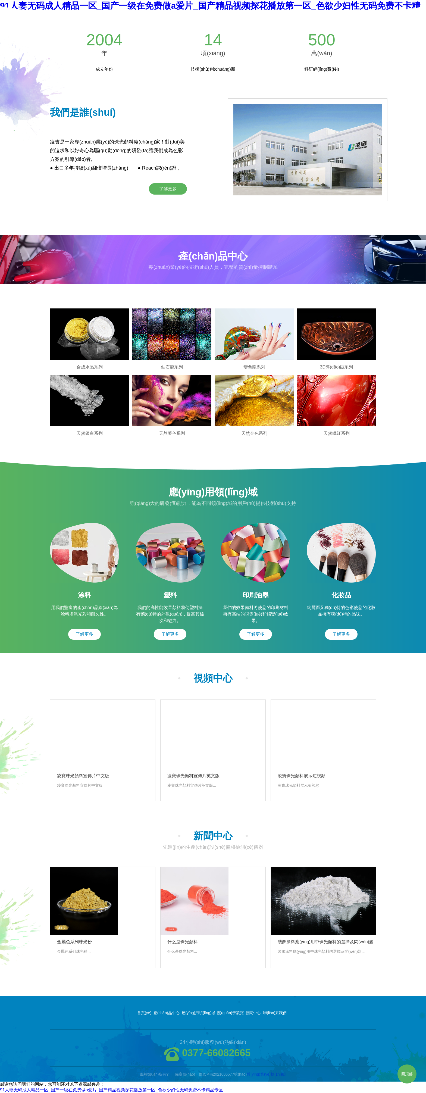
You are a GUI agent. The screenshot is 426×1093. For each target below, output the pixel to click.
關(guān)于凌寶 (230, 1013)
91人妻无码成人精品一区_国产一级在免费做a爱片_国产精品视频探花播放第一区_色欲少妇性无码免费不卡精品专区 (111, 1090)
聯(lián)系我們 (275, 1013)
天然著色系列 (172, 433)
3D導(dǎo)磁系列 (336, 367)
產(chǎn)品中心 (167, 1013)
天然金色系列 (254, 433)
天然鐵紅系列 (337, 433)
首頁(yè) (144, 1013)
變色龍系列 (254, 367)
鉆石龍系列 (172, 367)
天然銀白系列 (90, 433)
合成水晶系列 (90, 367)
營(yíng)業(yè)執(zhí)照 (266, 1074)
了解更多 (168, 188)
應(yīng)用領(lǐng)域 (198, 1013)
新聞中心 (253, 1013)
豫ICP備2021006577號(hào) (223, 1074)
